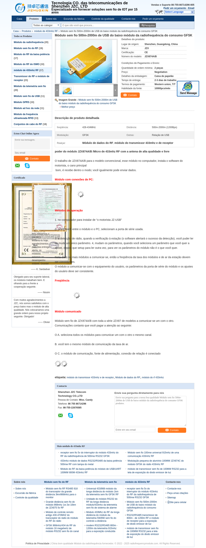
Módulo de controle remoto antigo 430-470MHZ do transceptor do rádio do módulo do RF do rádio (62, 516)
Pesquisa (149, 25)
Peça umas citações (177, 493)
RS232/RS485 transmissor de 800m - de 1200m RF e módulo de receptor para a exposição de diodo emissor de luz (143, 519)
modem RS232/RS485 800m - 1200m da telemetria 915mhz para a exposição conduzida (102, 528)
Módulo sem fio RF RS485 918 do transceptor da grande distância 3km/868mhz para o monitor (62, 493)
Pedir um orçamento (174, 8)
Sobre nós (51, 19)
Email (191, 8)
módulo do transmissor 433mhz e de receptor (90, 377)
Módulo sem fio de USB (27, 96)
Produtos (34, 19)
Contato (32, 158)
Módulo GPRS (21, 102)
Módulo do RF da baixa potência (32, 54)
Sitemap (171, 497)
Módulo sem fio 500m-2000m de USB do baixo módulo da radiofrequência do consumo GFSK (142, 506)
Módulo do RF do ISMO (26, 64)
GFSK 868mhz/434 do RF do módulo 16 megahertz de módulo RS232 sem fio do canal (62, 528)
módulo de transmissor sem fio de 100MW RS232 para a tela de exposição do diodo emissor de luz (143, 532)
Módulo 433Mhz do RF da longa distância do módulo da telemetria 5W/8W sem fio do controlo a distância (103, 516)
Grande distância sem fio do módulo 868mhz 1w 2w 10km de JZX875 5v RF (61, 505)
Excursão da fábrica (74, 19)
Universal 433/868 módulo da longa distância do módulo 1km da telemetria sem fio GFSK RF (102, 491)
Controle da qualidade (103, 19)
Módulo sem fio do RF (26, 48)
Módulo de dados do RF (127, 377)
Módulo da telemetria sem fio (30, 86)
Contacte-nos (128, 19)
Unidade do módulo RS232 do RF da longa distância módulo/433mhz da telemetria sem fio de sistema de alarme (102, 503)
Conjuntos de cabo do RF (28, 124)
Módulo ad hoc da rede (26, 108)
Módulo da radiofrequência (29, 42)
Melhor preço (68, 107)
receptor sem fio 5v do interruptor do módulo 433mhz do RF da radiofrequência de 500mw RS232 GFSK (142, 493)
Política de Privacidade (37, 543)
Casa (19, 19)
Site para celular (177, 502)
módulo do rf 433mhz (153, 377)
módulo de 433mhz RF (46, 31)
